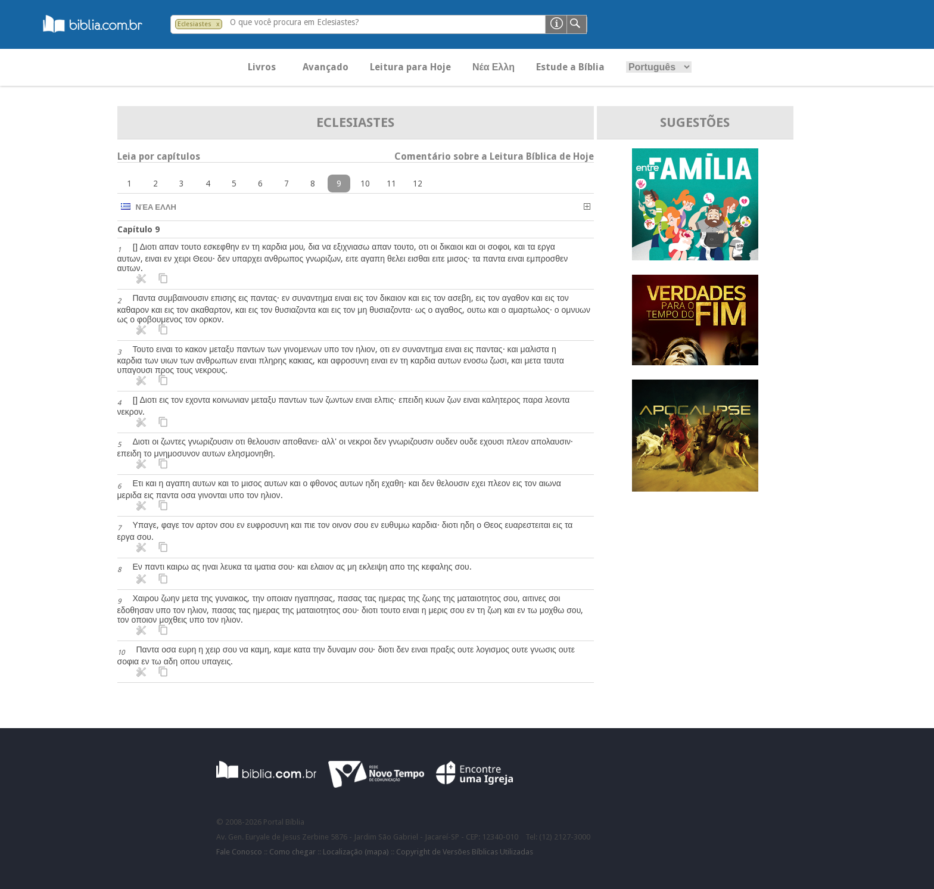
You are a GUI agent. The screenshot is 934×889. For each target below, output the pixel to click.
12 (417, 183)
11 (391, 183)
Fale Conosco (239, 851)
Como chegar (292, 851)
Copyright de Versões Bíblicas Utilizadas (464, 851)
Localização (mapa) (356, 851)
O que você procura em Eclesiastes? (294, 22)
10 (365, 183)
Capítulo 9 (138, 229)
